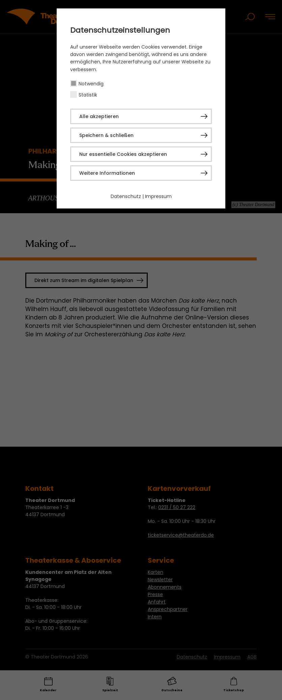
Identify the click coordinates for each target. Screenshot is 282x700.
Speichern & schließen (106, 135)
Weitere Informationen (107, 173)
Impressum (158, 196)
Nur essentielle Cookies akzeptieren (123, 154)
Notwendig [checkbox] (91, 83)
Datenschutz (126, 196)
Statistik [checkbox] (88, 94)
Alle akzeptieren (99, 116)
